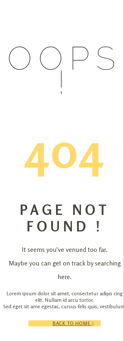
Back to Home (76, 323)
